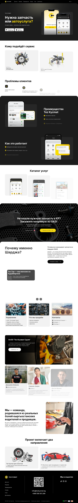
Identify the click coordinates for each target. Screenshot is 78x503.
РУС (70, 1)
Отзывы (31, 1)
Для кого (15, 1)
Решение (20, 1)
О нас (35, 1)
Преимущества (26, 1)
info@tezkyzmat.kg (39, 491)
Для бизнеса (39, 1)
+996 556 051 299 (38, 493)
